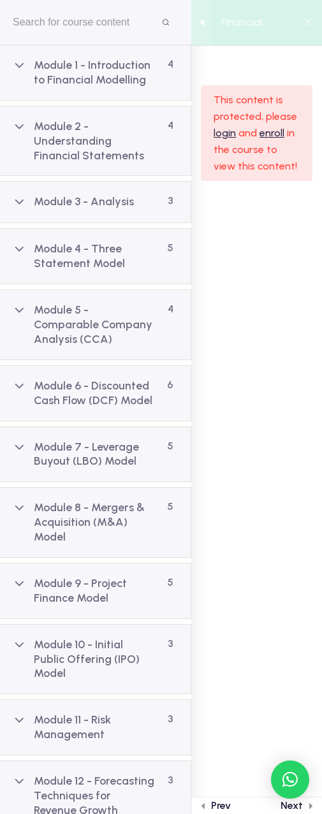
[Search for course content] (166, 22)
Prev (221, 805)
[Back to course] (308, 23)
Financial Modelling (243, 23)
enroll (272, 133)
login (225, 133)
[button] (290, 779)
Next (292, 805)
